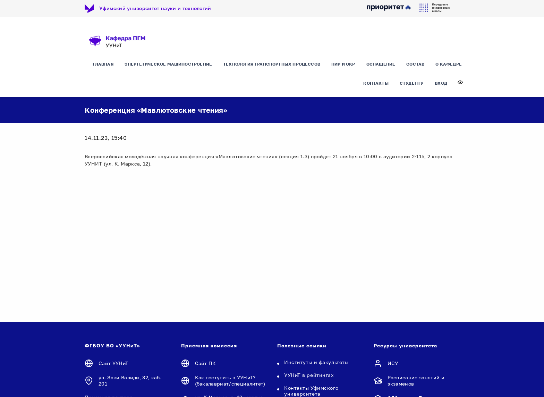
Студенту (412, 83)
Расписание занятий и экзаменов (416, 380)
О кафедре (448, 64)
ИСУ (393, 363)
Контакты (375, 83)
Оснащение (381, 64)
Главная (103, 64)
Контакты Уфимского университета (311, 391)
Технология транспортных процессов (271, 64)
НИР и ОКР (343, 64)
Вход (441, 83)
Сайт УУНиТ (113, 363)
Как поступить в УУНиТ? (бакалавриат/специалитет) (230, 380)
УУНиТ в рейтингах (309, 375)
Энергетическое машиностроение (168, 64)
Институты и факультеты (316, 362)
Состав (415, 64)
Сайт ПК (205, 363)
